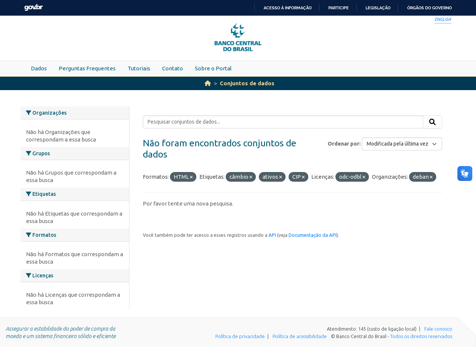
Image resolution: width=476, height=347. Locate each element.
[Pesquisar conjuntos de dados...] (283, 122)
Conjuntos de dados (247, 83)
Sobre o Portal (213, 68)
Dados (39, 68)
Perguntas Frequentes (87, 68)
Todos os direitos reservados (421, 336)
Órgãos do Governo (429, 7)
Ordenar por (343, 144)
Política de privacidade (240, 336)
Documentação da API (313, 235)
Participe (338, 7)
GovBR (33, 7)
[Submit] (432, 122)
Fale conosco (438, 328)
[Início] (208, 83)
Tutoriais (139, 68)
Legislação (378, 7)
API (272, 235)
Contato (172, 68)
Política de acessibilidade (300, 336)
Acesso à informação (288, 7)
